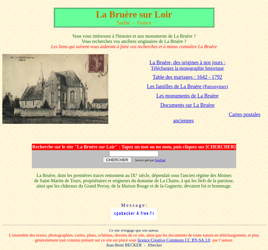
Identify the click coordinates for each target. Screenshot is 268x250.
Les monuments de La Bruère (187, 96)
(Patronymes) (187, 86)
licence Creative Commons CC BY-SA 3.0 (174, 240)
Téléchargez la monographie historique (187, 68)
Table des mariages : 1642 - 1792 (187, 77)
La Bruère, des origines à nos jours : (187, 62)
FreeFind (160, 160)
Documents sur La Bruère (187, 105)
